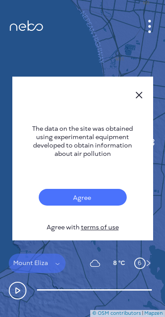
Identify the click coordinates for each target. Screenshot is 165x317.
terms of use (100, 227)
